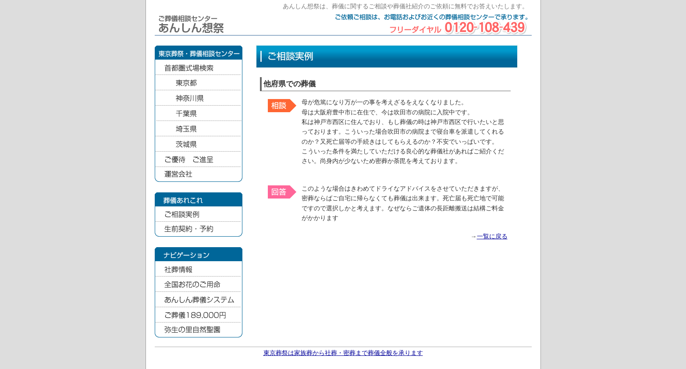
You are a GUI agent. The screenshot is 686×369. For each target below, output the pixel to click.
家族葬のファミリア (198, 315)
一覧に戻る (492, 236)
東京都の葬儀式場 (198, 82)
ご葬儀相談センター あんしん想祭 (193, 24)
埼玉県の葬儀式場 (198, 128)
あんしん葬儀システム (198, 299)
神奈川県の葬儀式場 (198, 98)
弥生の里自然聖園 (198, 330)
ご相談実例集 (198, 214)
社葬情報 (198, 269)
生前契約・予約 (198, 229)
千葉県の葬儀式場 (198, 113)
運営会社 (198, 174)
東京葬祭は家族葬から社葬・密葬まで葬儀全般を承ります (343, 353)
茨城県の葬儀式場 (198, 144)
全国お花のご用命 (198, 284)
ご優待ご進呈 (198, 159)
